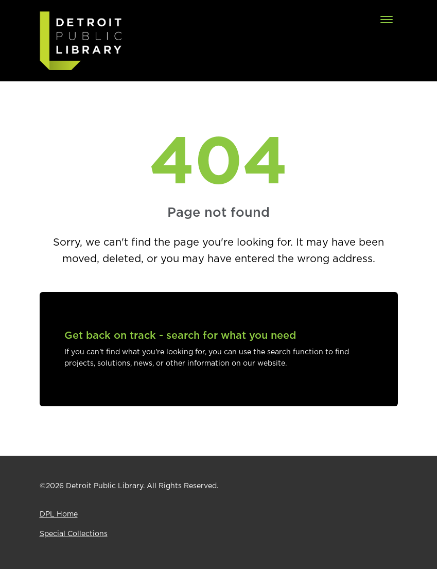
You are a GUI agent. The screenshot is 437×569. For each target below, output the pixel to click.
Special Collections (74, 534)
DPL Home (59, 514)
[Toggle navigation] (386, 19)
